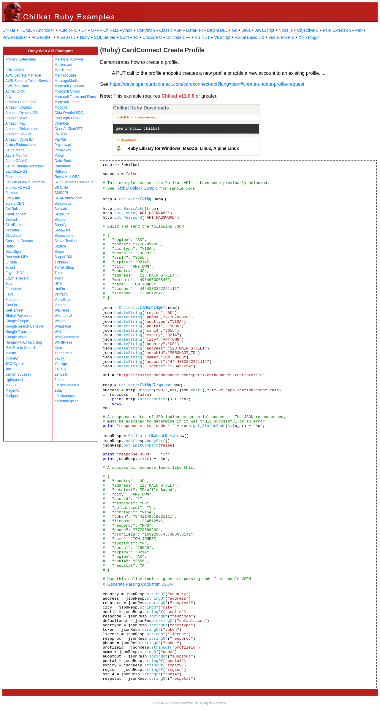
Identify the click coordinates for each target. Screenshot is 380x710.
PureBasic (66, 37)
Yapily (59, 358)
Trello (59, 273)
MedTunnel (63, 70)
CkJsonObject (153, 307)
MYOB (10, 385)
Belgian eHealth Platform (25, 182)
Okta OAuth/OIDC (69, 113)
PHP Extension (337, 30)
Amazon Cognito (18, 107)
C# (84, 30)
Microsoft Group (67, 91)
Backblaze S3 (16, 171)
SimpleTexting (66, 241)
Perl (358, 30)
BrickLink (12, 198)
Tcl (135, 37)
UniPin (60, 289)
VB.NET (202, 37)
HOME (25, 30)
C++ (95, 30)
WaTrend (62, 310)
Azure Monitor (16, 155)
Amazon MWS (16, 118)
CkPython (146, 30)
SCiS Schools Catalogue (74, 182)
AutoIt (64, 30)
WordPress (63, 342)
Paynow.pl (63, 145)
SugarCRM (63, 257)
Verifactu (62, 294)
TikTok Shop (64, 268)
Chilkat (8, 30)
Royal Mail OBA (67, 177)
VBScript (222, 37)
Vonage (61, 305)
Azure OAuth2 (16, 161)
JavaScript (264, 30)
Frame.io (12, 300)
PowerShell (42, 37)
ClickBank (13, 225)
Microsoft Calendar (70, 86)
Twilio (59, 278)
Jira (8, 369)
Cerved (11, 219)
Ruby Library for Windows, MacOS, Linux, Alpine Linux (183, 148)
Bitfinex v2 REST (18, 187)
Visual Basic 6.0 (249, 37)
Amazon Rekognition (21, 129)
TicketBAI (62, 262)
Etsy (8, 284)
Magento (12, 390)
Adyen (10, 97)
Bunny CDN (14, 203)
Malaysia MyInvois (69, 59)
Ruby (85, 37)
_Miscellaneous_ (68, 385)
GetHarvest (14, 310)
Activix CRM (15, 91)
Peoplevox (63, 150)
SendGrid (62, 214)
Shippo (60, 219)
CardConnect (15, 214)
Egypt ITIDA (15, 273)
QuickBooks (64, 161)
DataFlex (194, 30)
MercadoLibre (65, 75)
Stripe (59, 252)
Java (246, 30)
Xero (58, 348)
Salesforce (63, 203)
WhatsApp (63, 326)
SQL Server (105, 37)
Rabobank (63, 166)
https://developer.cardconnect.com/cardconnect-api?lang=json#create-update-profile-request (207, 84)
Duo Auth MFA (16, 257)
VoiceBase (63, 300)
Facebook (13, 289)
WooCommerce (67, 337)
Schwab (61, 209)
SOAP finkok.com (69, 198)
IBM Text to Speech (20, 348)
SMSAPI (61, 193)
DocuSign (13, 252)
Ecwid (10, 268)
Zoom (59, 380)
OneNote (62, 123)
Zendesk (61, 374)
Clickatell (12, 230)
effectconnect (65, 396)
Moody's (61, 107)
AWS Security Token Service (27, 81)
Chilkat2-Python (118, 30)
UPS (58, 284)
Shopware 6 (64, 236)
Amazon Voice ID (19, 139)
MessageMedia (67, 81)
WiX (58, 332)
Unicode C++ (178, 37)
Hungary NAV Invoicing (23, 342)
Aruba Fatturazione (20, 145)
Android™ (45, 30)
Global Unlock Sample (137, 188)
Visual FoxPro (281, 37)
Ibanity (10, 353)
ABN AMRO (14, 70)
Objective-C (308, 30)
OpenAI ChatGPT (69, 129)
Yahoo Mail (63, 353)
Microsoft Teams (67, 102)
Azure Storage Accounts (24, 166)
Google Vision (16, 337)
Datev (10, 246)
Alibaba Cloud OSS (20, 102)
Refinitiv (61, 171)
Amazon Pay (15, 123)
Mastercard (63, 65)
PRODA (61, 134)
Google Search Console (24, 326)
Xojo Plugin (309, 37)
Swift (124, 37)
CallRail (11, 209)
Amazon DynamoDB (21, 113)
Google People (17, 321)
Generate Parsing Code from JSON (140, 584)
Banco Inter (14, 177)
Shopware (63, 230)
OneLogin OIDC (67, 118)
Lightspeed (14, 380)
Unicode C (152, 37)
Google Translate (18, 332)
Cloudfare (13, 236)
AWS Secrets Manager (23, 75)
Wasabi (60, 321)
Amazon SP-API (18, 134)
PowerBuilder (14, 37)
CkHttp (146, 198)
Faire (9, 294)
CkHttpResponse (155, 384)
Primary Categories (20, 59)
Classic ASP (170, 30)
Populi (59, 155)
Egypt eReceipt (17, 278)
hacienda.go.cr (66, 401)
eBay (59, 390)
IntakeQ (11, 358)
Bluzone (11, 193)
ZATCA (60, 369)
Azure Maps (14, 150)
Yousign (61, 364)
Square (60, 246)
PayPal (60, 139)
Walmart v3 (63, 316)
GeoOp (11, 305)
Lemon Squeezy (18, 374)
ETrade (11, 262)
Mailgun (11, 396)
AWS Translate (17, 86)
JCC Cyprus (15, 364)
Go (235, 30)
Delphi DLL (217, 30)
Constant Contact (19, 241)
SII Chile (61, 187)
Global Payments (18, 316)
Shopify (60, 225)
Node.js (285, 30)
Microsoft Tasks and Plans (75, 97)
